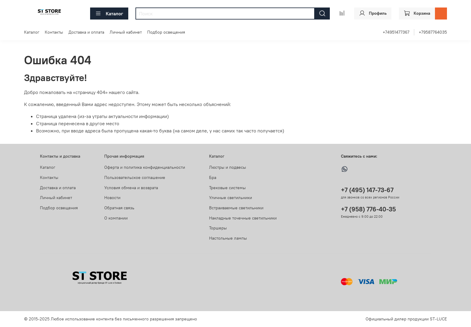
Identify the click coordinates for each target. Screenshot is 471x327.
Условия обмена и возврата (131, 187)
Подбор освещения (166, 32)
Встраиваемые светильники (236, 207)
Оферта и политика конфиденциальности (144, 167)
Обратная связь (119, 207)
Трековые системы (227, 187)
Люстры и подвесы (227, 167)
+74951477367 (396, 32)
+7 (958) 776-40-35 (368, 209)
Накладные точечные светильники (243, 218)
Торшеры (218, 228)
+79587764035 (433, 32)
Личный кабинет (126, 32)
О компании (116, 218)
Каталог (109, 14)
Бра (212, 177)
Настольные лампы (228, 238)
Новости (112, 197)
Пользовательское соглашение (134, 177)
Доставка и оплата (86, 32)
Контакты (54, 32)
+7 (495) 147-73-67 (367, 190)
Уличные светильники (230, 197)
